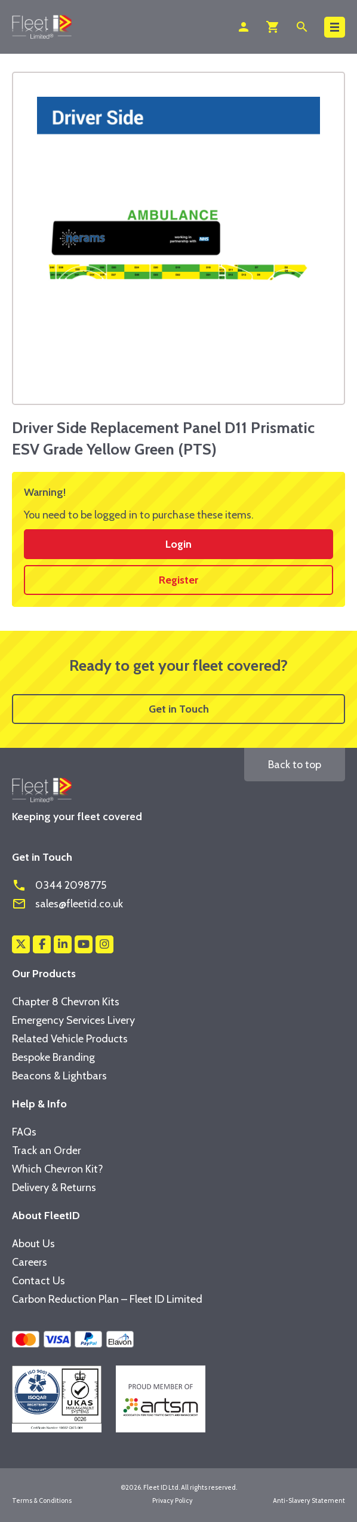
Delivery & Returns (54, 1187)
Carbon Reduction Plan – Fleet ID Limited (107, 1299)
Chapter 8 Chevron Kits (65, 1001)
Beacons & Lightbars (59, 1075)
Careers (29, 1262)
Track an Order (46, 1150)
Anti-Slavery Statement (309, 1500)
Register (178, 580)
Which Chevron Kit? (57, 1169)
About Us (33, 1243)
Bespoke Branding (53, 1057)
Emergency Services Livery (73, 1020)
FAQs (24, 1132)
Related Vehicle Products (70, 1038)
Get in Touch (179, 709)
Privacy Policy (172, 1500)
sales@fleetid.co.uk (67, 904)
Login (178, 544)
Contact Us (38, 1280)
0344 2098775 (59, 885)
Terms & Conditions (42, 1500)
